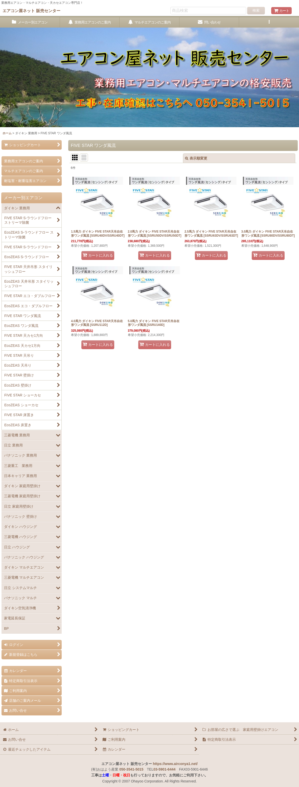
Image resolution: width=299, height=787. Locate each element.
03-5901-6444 (164, 769)
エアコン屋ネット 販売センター (31, 10)
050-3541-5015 (131, 769)
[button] (269, 22)
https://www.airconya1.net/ (175, 764)
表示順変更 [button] (196, 158)
